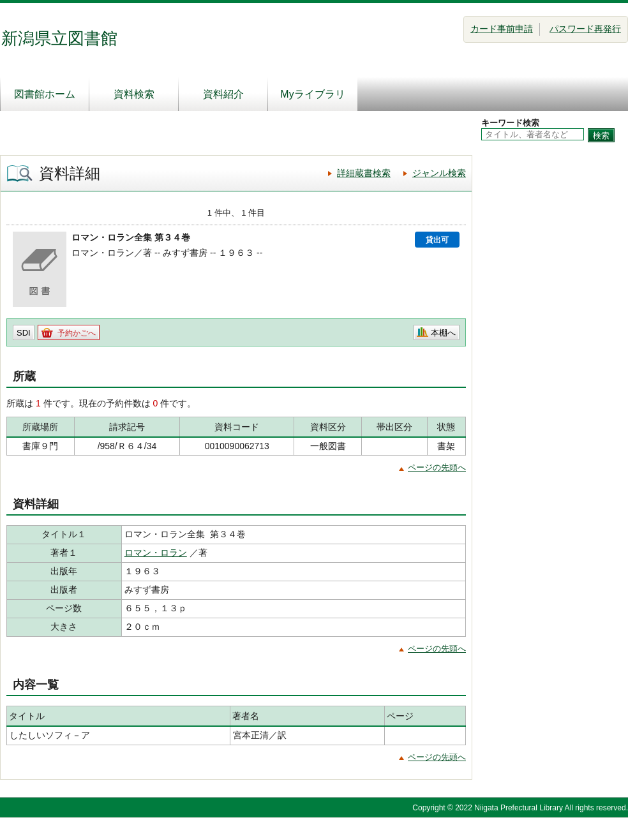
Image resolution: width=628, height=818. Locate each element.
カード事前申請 (501, 29)
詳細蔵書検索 (364, 173)
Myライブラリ (312, 94)
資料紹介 (223, 94)
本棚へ (443, 333)
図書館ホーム (44, 94)
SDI (24, 333)
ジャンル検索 (439, 173)
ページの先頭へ (437, 467)
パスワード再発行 (585, 29)
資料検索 (134, 94)
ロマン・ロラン (155, 552)
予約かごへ (76, 333)
